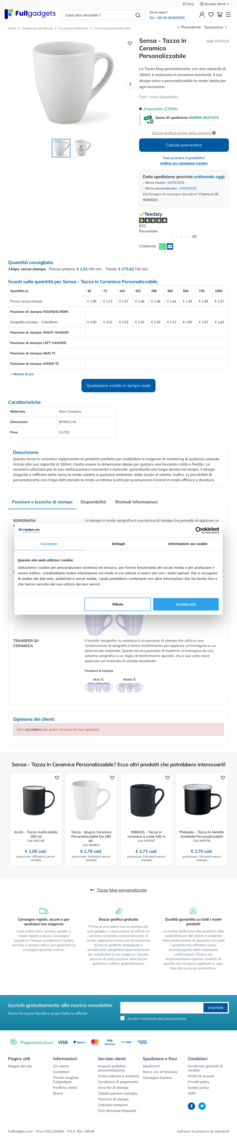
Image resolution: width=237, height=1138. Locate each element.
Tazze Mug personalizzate (118, 890)
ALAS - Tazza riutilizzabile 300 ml (35, 834)
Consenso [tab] (49, 544)
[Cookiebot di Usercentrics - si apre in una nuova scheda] (199, 530)
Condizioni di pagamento (118, 1082)
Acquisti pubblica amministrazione (112, 1068)
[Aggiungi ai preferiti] (57, 777)
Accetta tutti (186, 604)
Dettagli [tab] (118, 544)
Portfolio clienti (65, 1087)
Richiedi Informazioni (136, 502)
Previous (13, 84)
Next (130, 84)
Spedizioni (151, 1066)
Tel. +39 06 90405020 (167, 17)
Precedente (189, 27)
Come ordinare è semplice (118, 1076)
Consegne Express (157, 1077)
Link (182, 1018)
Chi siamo (61, 1066)
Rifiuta (117, 604)
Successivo (216, 27)
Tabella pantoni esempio (117, 1093)
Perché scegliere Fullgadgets (66, 1079)
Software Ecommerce (193, 1131)
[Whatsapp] (162, 246)
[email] (161, 1007)
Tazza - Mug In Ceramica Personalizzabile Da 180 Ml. (91, 836)
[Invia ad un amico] (170, 246)
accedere (33, 729)
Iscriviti (215, 1007)
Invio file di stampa (113, 1087)
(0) (184, 236)
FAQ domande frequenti (117, 1110)
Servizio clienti (215, 4)
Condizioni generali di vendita (205, 1068)
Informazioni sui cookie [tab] (188, 544)
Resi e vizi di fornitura (160, 1072)
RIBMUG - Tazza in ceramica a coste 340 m (146, 834)
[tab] (42, 502)
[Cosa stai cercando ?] (96, 15)
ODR (191, 1093)
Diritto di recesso (201, 1076)
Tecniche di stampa (113, 1099)
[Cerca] (138, 15)
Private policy (198, 1082)
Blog (188, 4)
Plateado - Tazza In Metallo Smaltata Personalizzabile (201, 834)
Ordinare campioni (113, 1105)
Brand (58, 1093)
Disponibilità (93, 502)
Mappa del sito (20, 1066)
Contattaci (61, 1072)
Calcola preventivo (184, 145)
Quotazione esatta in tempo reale (118, 385)
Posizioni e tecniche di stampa (42, 502)
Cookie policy (198, 1087)
